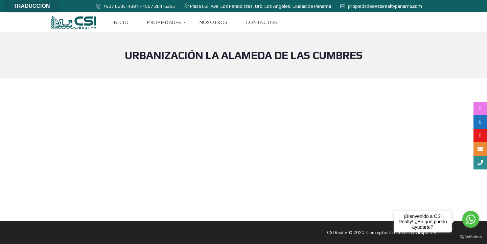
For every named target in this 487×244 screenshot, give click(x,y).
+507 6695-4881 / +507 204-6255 (135, 6)
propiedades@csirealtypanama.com (381, 6)
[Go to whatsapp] (470, 219)
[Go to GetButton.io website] (471, 237)
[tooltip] (480, 108)
